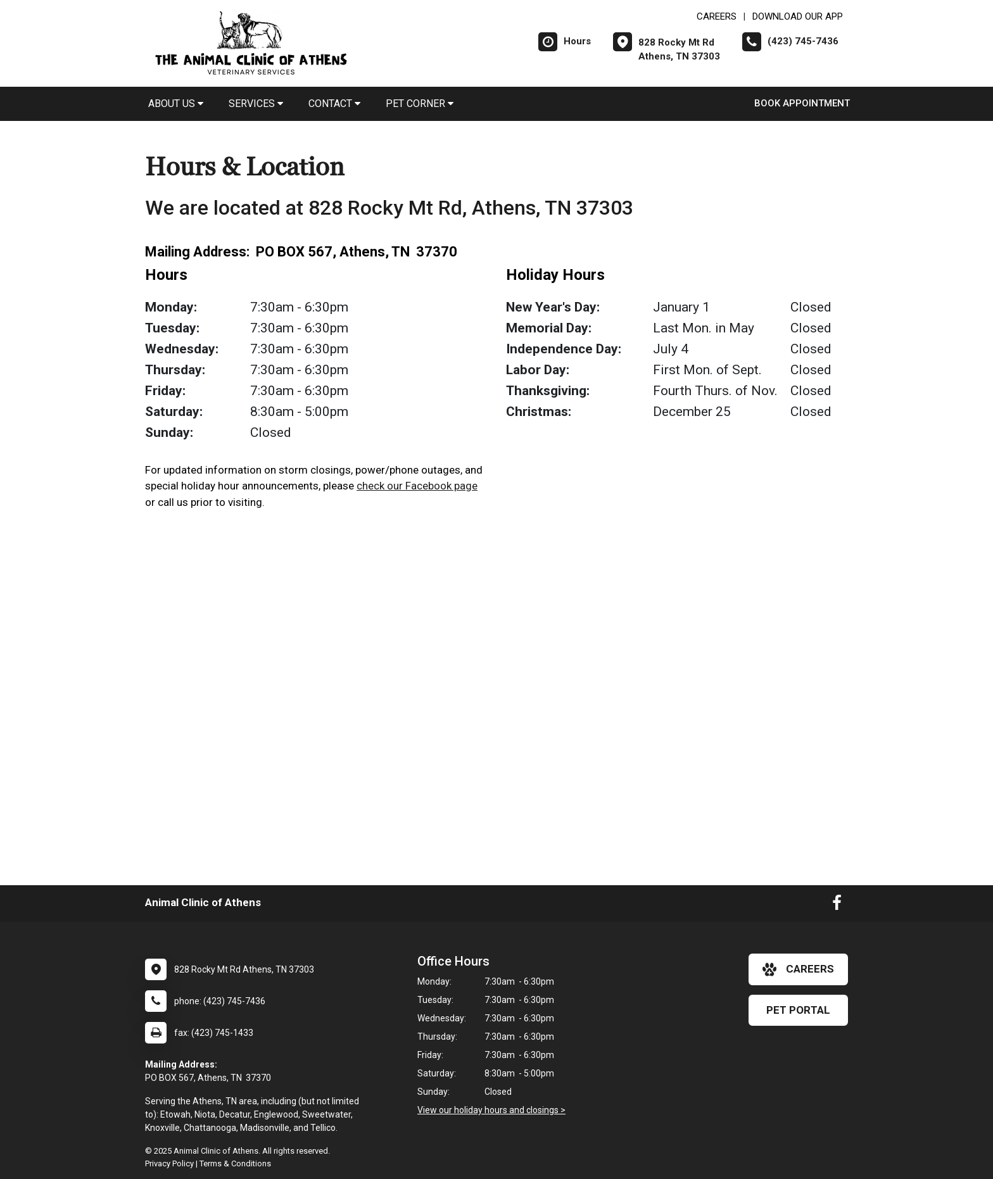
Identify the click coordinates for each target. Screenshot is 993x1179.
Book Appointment (802, 103)
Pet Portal (798, 1010)
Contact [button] (334, 104)
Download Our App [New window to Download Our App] (797, 16)
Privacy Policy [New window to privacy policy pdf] (169, 1163)
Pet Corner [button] (419, 104)
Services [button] (256, 104)
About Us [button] (175, 104)
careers (798, 969)
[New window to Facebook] (837, 905)
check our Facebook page (417, 485)
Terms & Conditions (235, 1163)
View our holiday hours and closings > (491, 1110)
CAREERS (717, 16)
